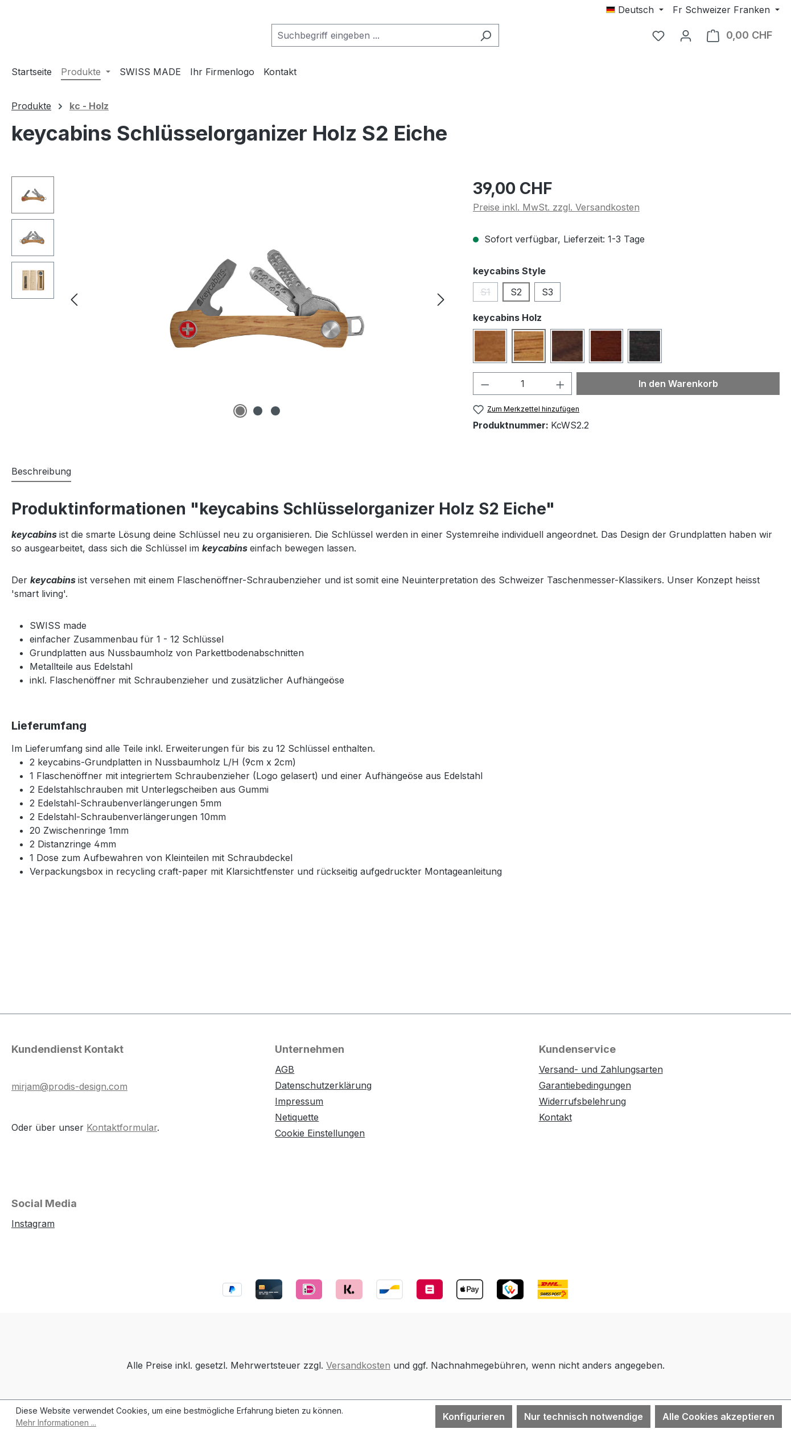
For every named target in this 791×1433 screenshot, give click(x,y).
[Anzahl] (522, 391)
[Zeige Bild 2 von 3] (257, 418)
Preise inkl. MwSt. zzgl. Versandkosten (556, 214)
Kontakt (555, 1117)
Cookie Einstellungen (320, 1133)
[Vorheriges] (74, 306)
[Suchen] (514, 39)
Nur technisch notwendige (583, 1416)
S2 (516, 299)
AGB (284, 1069)
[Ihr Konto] (685, 39)
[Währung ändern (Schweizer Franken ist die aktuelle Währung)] (726, 9)
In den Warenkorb (678, 391)
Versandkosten (358, 1365)
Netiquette (297, 1117)
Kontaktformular (121, 1127)
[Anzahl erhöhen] (560, 391)
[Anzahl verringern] (485, 391)
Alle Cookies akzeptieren (718, 1416)
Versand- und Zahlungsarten (601, 1069)
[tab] (41, 480)
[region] (231, 306)
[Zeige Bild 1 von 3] (240, 418)
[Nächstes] (441, 306)
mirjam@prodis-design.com (69, 1086)
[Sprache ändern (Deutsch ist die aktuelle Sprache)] (635, 9)
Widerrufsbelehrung (582, 1101)
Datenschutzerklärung (323, 1085)
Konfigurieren (474, 1416)
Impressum (299, 1101)
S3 (547, 299)
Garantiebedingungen (585, 1085)
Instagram (33, 1223)
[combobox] (400, 39)
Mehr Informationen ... (56, 1422)
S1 (489, 301)
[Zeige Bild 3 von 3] (275, 418)
